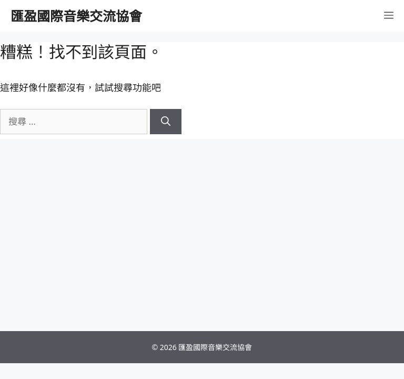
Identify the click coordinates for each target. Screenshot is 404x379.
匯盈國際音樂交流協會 (76, 16)
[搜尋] (165, 121)
